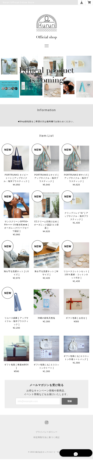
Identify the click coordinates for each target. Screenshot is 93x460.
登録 (69, 402)
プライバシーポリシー (46, 433)
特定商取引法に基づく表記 (47, 438)
